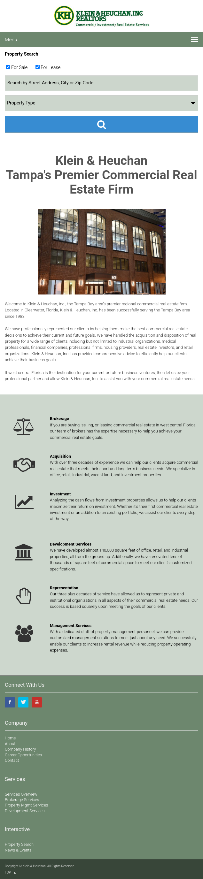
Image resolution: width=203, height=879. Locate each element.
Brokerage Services (22, 799)
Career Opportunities (23, 755)
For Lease (50, 67)
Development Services (25, 810)
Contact (12, 760)
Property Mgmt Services (26, 805)
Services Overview (21, 794)
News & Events (18, 850)
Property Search (19, 844)
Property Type (101, 103)
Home (10, 738)
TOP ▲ (10, 872)
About (10, 743)
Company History (20, 749)
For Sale (19, 67)
